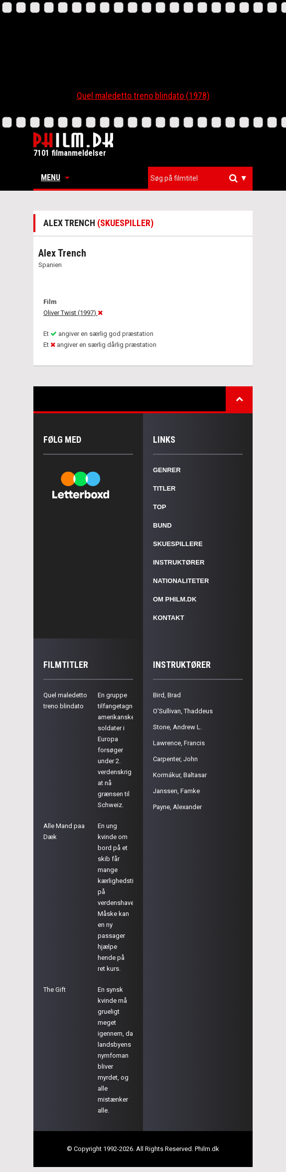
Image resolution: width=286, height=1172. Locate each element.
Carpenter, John (175, 759)
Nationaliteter (181, 581)
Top (159, 507)
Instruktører (178, 562)
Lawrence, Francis (179, 743)
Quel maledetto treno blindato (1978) (143, 95)
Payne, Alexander (177, 807)
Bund (162, 525)
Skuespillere (178, 544)
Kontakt (168, 617)
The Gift (54, 989)
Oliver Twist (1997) (73, 312)
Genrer (167, 470)
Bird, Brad (167, 695)
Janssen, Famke (176, 791)
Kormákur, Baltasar (180, 775)
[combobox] (200, 178)
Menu (55, 177)
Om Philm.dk (174, 599)
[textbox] (202, 178)
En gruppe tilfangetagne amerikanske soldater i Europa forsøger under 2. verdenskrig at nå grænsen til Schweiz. (117, 750)
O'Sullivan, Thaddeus (183, 711)
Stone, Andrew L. (177, 727)
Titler (164, 488)
